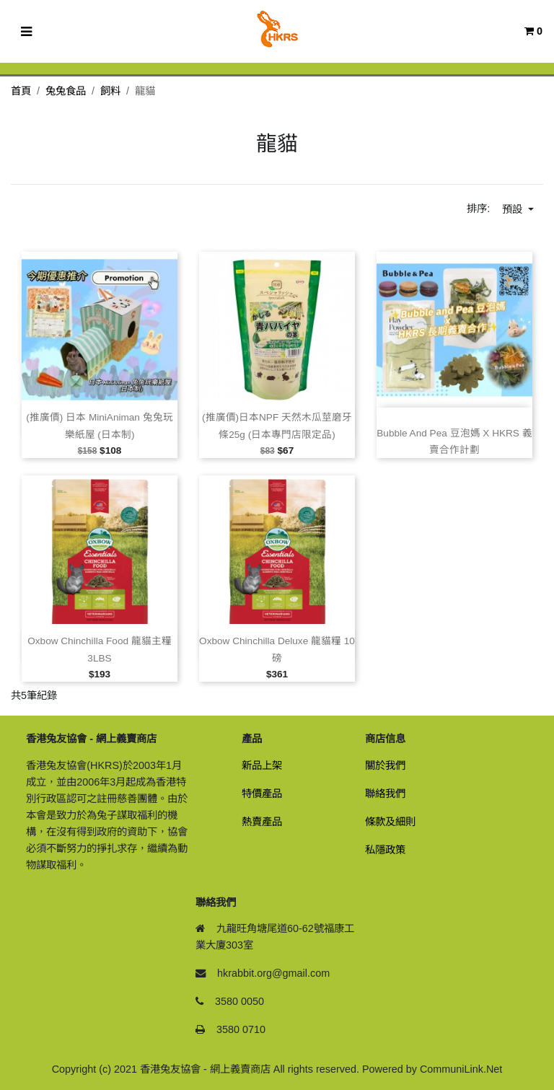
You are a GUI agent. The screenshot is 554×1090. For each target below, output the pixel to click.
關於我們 (385, 765)
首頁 (21, 91)
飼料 (110, 91)
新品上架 (262, 765)
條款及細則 (390, 821)
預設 (513, 209)
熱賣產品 (262, 821)
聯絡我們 (385, 793)
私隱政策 (385, 850)
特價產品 (262, 793)
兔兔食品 (65, 91)
